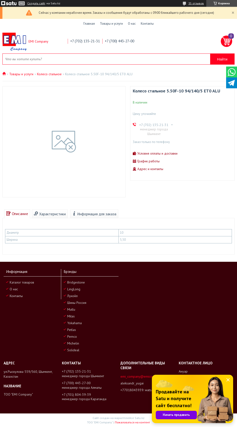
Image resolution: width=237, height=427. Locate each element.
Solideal (73, 350)
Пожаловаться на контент (132, 422)
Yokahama (74, 323)
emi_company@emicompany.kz (143, 376)
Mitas (71, 316)
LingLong (73, 289)
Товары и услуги (111, 24)
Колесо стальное (49, 74)
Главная (89, 24)
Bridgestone (76, 282)
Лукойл (72, 296)
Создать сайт (36, 3)
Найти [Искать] (222, 59)
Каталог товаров (22, 282)
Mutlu (71, 309)
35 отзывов (196, 3)
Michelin (73, 343)
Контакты (147, 24)
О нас (132, 24)
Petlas (71, 330)
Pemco (72, 336)
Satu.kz (139, 418)
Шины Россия (76, 302)
